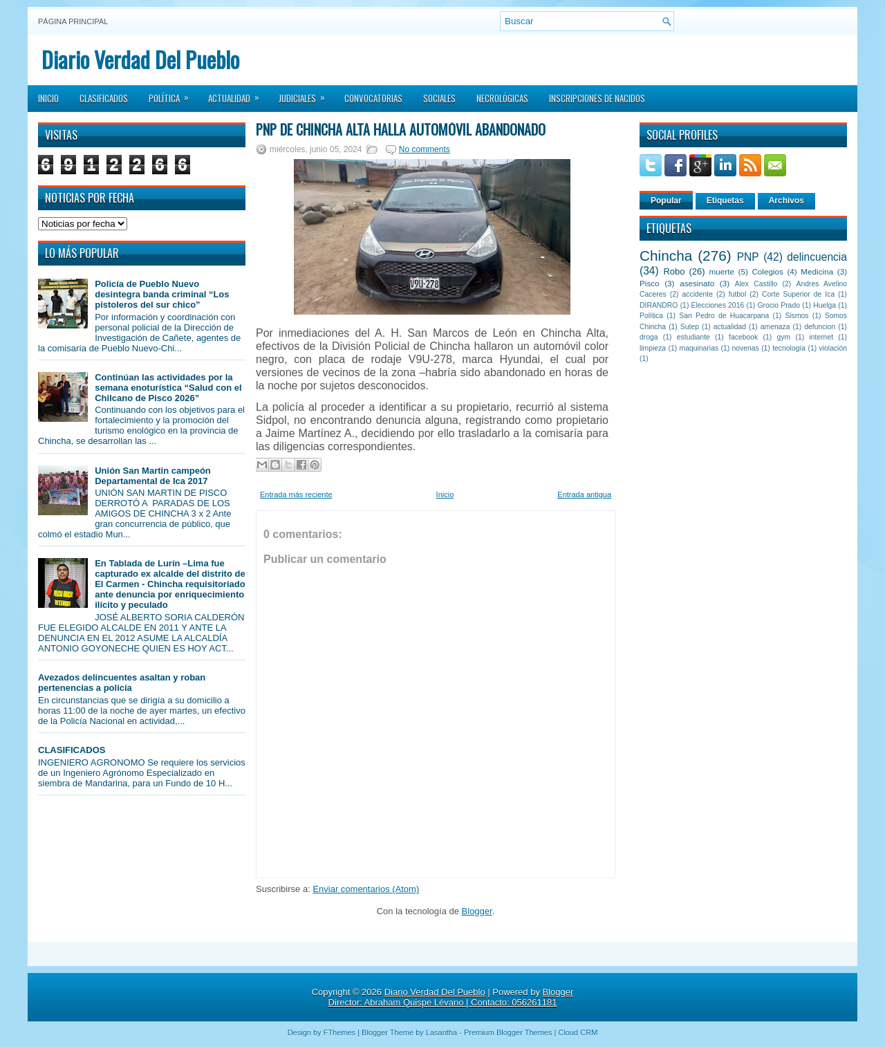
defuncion (819, 327)
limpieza (653, 348)
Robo (673, 271)
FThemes (339, 1032)
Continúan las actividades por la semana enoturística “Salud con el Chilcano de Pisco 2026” (168, 387)
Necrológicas (502, 98)
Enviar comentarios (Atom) (366, 889)
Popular (666, 200)
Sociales (439, 98)
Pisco (650, 283)
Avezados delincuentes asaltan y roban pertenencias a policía (121, 682)
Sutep (689, 327)
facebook (743, 337)
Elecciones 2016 (718, 305)
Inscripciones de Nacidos (597, 98)
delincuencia (817, 257)
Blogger (477, 911)
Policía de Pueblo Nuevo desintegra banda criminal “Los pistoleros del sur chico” (162, 294)
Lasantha (441, 1032)
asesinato (697, 283)
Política (173, 94)
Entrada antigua (584, 494)
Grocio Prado (778, 305)
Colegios (767, 271)
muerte (721, 271)
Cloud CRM (577, 1032)
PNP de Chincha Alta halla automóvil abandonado (401, 129)
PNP (748, 257)
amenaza (775, 327)
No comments (424, 149)
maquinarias (699, 348)
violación (833, 348)
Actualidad (238, 94)
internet (821, 337)
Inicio (48, 98)
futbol (737, 294)
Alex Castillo (756, 284)
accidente (697, 294)
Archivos (786, 200)
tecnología (788, 348)
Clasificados (104, 98)
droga (649, 337)
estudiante (693, 337)
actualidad (730, 327)
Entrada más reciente (296, 494)
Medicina (817, 271)
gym (784, 337)
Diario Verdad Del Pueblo (140, 59)
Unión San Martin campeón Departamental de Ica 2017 (153, 475)
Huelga (824, 305)
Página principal (73, 21)
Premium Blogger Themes (508, 1032)
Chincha (666, 255)
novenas (745, 348)
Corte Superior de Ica (798, 294)
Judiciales (306, 94)
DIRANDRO (659, 305)
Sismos (796, 315)
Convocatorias (373, 98)
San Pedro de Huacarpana (724, 315)
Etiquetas (725, 200)
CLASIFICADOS (72, 750)
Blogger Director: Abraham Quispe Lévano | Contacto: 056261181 (451, 997)
